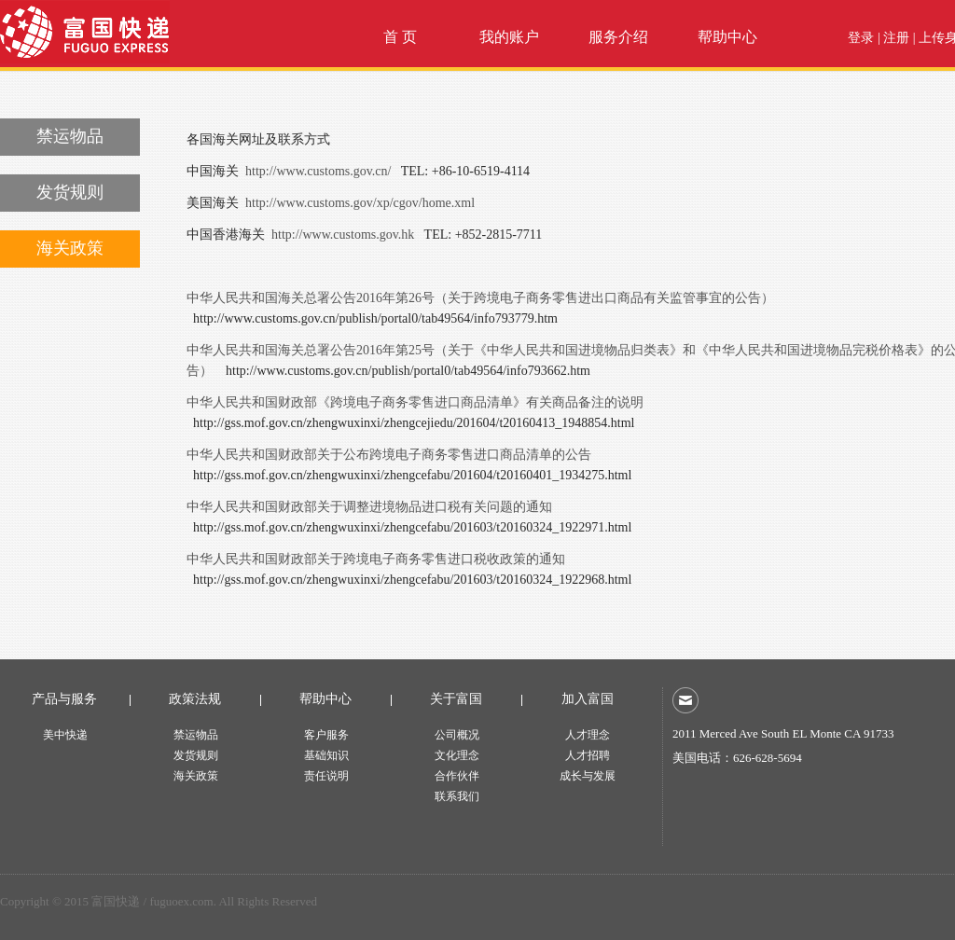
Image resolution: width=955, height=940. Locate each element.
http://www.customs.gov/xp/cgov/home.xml (360, 203)
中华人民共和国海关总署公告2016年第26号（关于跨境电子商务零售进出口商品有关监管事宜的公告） (480, 298)
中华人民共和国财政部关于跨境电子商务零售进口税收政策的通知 (376, 559)
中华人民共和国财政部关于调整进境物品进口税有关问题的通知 (369, 507)
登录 (861, 38)
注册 (896, 38)
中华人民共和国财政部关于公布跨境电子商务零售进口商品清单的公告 (389, 455)
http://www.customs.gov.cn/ (318, 171)
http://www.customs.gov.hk (342, 235)
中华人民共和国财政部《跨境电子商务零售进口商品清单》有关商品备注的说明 (415, 402)
